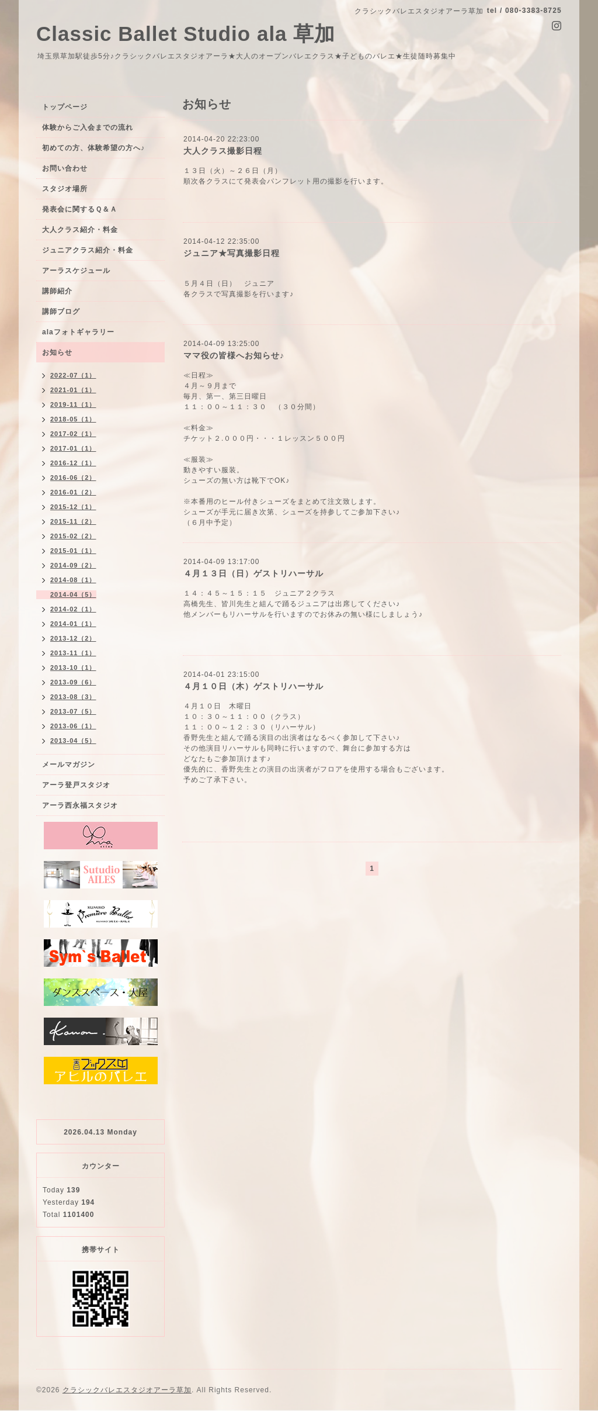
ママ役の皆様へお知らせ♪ (233, 355)
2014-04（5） (73, 594)
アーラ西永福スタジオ (80, 805)
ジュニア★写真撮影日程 (231, 253)
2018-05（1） (73, 419)
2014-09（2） (73, 565)
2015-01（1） (73, 550)
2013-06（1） (73, 725)
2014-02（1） (73, 609)
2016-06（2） (73, 477)
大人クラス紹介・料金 (80, 230)
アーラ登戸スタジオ (76, 785)
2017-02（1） (73, 433)
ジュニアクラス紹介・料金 (87, 250)
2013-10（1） (73, 667)
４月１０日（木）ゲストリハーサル (253, 686)
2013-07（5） (73, 711)
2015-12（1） (73, 506)
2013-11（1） (73, 652)
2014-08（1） (73, 579)
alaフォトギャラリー (78, 332)
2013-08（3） (73, 696)
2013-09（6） (73, 682)
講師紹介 (57, 291)
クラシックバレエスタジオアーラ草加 (127, 1390)
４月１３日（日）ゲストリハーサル (253, 573)
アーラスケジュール (76, 271)
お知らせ (57, 352)
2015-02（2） (73, 536)
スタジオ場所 (65, 189)
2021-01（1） (73, 389)
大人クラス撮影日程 (222, 150)
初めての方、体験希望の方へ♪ (93, 148)
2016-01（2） (73, 492)
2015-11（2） (73, 521)
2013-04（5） (73, 740)
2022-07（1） (73, 375)
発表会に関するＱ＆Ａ (79, 209)
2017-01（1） (73, 448)
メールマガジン (68, 764)
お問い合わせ (65, 168)
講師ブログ (61, 311)
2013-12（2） (73, 638)
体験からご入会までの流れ (87, 127)
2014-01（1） (73, 623)
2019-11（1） (73, 404)
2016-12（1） (73, 462)
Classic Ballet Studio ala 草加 (185, 33)
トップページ (65, 107)
